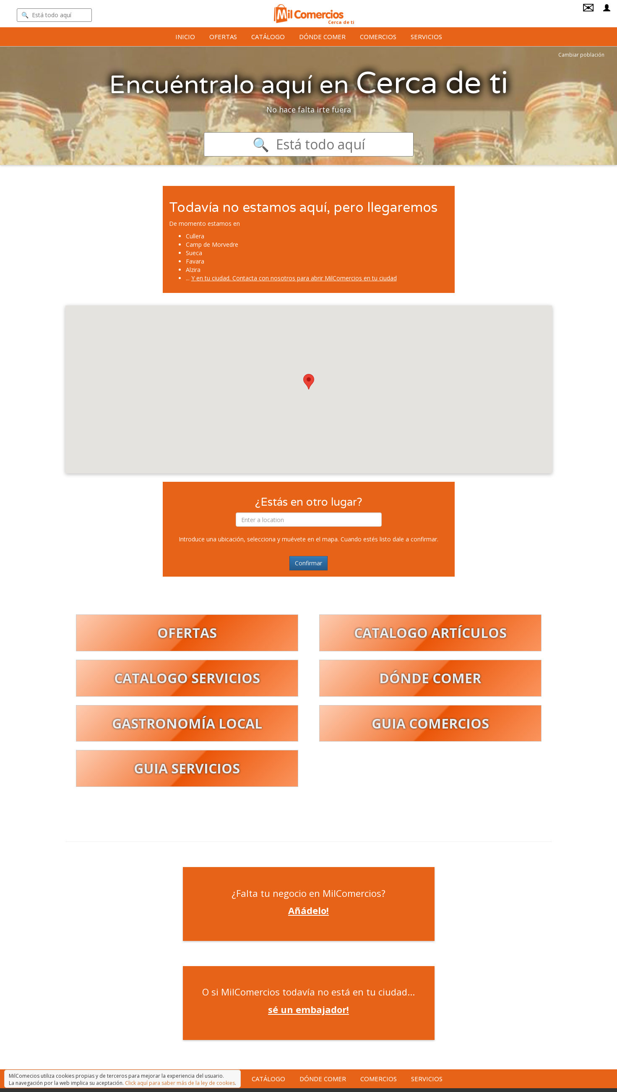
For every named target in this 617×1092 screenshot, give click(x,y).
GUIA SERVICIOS (187, 768)
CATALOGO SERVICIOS (187, 678)
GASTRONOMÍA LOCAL (187, 723)
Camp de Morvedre (212, 244)
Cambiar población (581, 54)
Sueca (194, 253)
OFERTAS (187, 633)
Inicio (185, 36)
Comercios (378, 36)
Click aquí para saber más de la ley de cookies (180, 1083)
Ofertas (223, 36)
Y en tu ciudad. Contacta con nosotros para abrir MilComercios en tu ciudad (294, 278)
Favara (195, 261)
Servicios (426, 36)
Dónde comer (322, 36)
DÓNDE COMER (430, 678)
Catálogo (268, 36)
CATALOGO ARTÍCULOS (430, 633)
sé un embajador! (308, 1009)
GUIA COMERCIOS (430, 723)
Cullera (195, 236)
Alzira (193, 270)
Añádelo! (308, 910)
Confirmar (308, 563)
